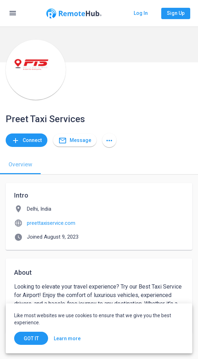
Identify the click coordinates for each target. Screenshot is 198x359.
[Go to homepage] (73, 13)
